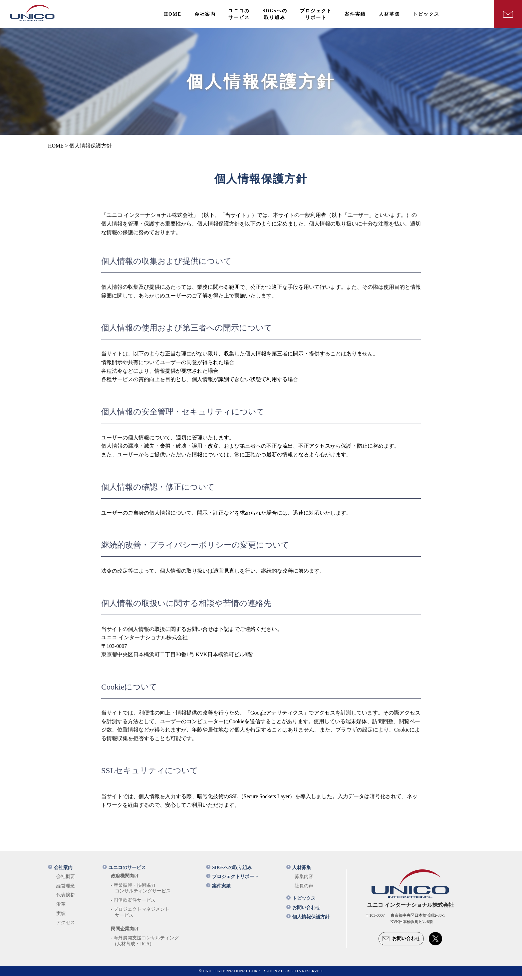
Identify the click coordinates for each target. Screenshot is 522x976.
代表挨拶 (65, 894)
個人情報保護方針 (308, 916)
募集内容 (304, 876)
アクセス (65, 922)
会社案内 (60, 867)
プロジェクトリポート (232, 876)
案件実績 (218, 885)
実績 (61, 913)
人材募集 (298, 867)
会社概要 (65, 876)
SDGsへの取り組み (228, 867)
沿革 (61, 904)
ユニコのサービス (124, 867)
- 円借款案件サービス (133, 900)
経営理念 (65, 885)
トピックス (301, 898)
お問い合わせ (303, 907)
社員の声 (304, 885)
